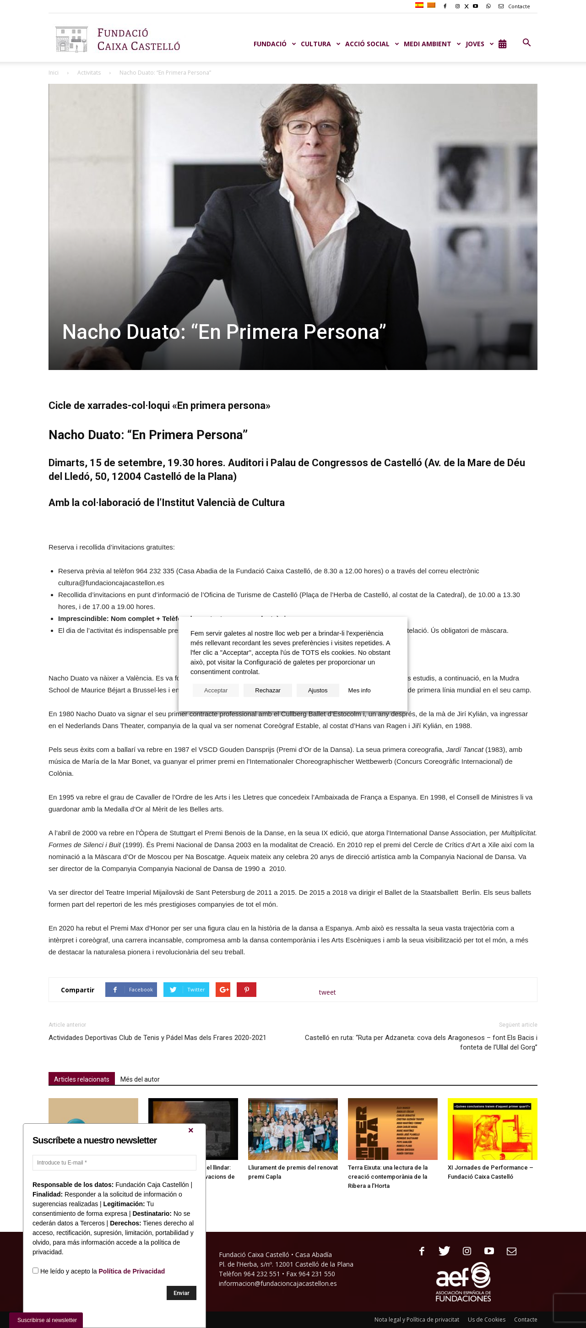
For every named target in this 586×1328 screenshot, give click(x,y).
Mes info (359, 690)
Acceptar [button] (216, 690)
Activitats (89, 72)
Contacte (512, 6)
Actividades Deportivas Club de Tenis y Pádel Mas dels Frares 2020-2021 (157, 1038)
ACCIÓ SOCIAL (372, 43)
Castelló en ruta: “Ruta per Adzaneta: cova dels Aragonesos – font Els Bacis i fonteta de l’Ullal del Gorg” (421, 1042)
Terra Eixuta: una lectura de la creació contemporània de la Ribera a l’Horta (388, 1176)
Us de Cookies (486, 1319)
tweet (327, 992)
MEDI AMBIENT (432, 43)
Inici (54, 72)
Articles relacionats (81, 1079)
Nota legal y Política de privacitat (416, 1319)
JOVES (480, 43)
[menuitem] (420, 5)
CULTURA (321, 43)
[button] (526, 43)
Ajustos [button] (318, 690)
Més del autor (140, 1079)
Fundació (275, 43)
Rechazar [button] (268, 690)
